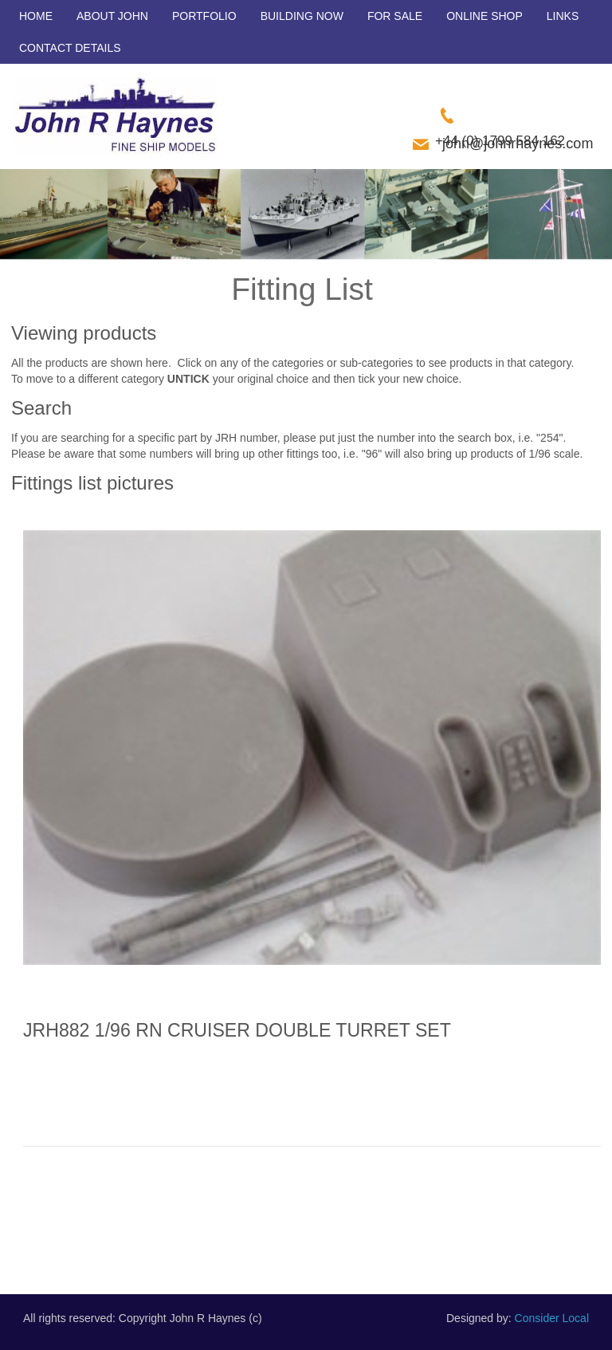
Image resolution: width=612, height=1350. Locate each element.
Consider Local (552, 1318)
